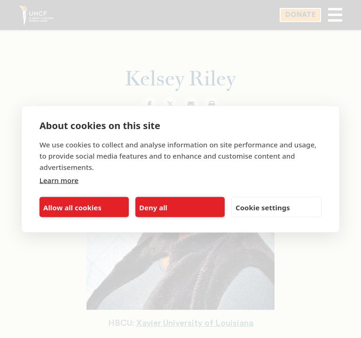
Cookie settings (262, 207)
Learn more (58, 180)
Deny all (153, 207)
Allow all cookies (72, 207)
